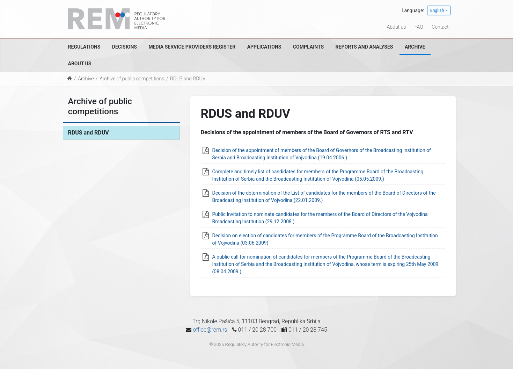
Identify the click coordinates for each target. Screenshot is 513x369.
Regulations (84, 47)
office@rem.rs (210, 329)
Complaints (308, 47)
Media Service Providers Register (191, 47)
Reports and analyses (364, 47)
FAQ (419, 27)
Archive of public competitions (132, 78)
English (437, 10)
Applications (264, 47)
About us (396, 27)
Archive (415, 47)
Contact (440, 27)
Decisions (124, 47)
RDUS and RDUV (88, 132)
